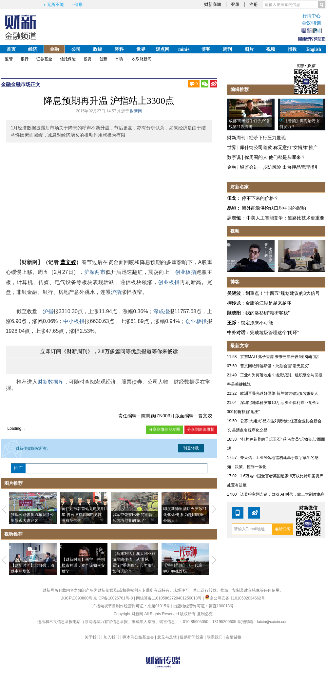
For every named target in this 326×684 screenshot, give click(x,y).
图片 (249, 49)
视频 (270, 49)
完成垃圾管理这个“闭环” (274, 332)
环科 (119, 49)
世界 (140, 49)
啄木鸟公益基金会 (139, 637)
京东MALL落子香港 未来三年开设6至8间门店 (279, 356)
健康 (78, 4)
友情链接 (233, 637)
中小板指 (74, 321)
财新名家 (239, 186)
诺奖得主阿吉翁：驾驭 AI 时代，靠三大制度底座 (282, 494)
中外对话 (236, 332)
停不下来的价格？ (260, 198)
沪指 (116, 292)
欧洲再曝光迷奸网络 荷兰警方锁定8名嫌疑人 (279, 393)
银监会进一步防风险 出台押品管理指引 (279, 167)
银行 (25, 59)
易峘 (231, 208)
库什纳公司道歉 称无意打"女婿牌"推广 (279, 147)
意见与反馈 (167, 637)
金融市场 (20, 84)
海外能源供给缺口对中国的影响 (274, 208)
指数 (292, 49)
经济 (32, 49)
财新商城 (212, 4)
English (313, 49)
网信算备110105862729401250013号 (169, 598)
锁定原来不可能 (257, 322)
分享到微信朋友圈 (164, 429)
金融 (54, 49)
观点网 (162, 49)
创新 (103, 59)
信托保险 (68, 59)
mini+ (184, 49)
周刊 (227, 49)
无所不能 (55, 4)
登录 (235, 4)
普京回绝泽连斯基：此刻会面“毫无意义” (275, 366)
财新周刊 (236, 137)
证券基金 (44, 59)
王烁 (231, 322)
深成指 (161, 311)
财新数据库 (50, 382)
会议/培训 (311, 23)
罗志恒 (234, 217)
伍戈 (231, 198)
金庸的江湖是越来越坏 (268, 303)
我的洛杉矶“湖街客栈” (267, 312)
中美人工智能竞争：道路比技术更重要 (285, 217)
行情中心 (311, 15)
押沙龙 (234, 303)
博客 (205, 49)
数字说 (234, 157)
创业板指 (185, 272)
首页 (11, 49)
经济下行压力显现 (267, 137)
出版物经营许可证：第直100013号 (203, 606)
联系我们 (214, 637)
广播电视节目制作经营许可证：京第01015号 (131, 606)
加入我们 (111, 637)
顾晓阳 (234, 312)
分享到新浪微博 (201, 429)
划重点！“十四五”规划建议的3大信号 (282, 293)
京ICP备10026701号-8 (113, 598)
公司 (76, 49)
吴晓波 (234, 293)
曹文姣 (68, 262)
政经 (97, 49)
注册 (253, 4)
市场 (119, 59)
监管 (9, 59)
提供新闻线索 (191, 637)
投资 (87, 59)
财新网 (136, 111)
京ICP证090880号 (76, 598)
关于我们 (92, 637)
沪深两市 (94, 272)
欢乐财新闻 (141, 59)
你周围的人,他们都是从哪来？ (274, 157)
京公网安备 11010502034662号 (235, 598)
